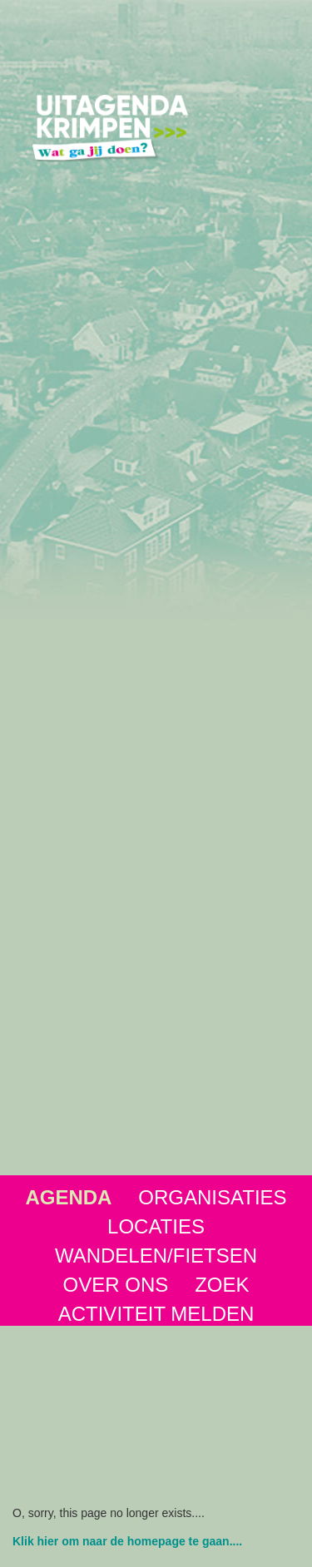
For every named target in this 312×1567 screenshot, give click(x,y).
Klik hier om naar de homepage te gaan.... (127, 1541)
